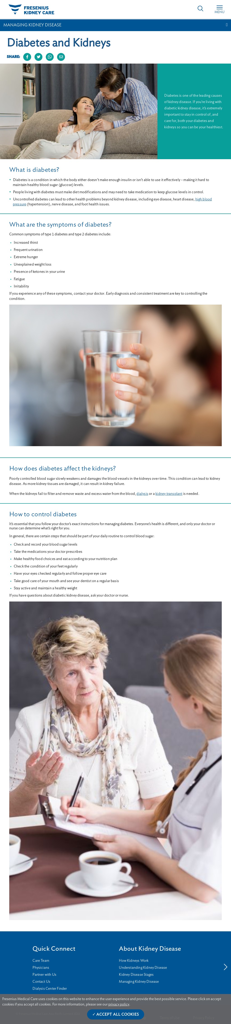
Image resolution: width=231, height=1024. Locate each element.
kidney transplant (168, 494)
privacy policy (118, 1004)
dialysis (142, 494)
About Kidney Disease (150, 949)
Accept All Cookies (117, 1015)
